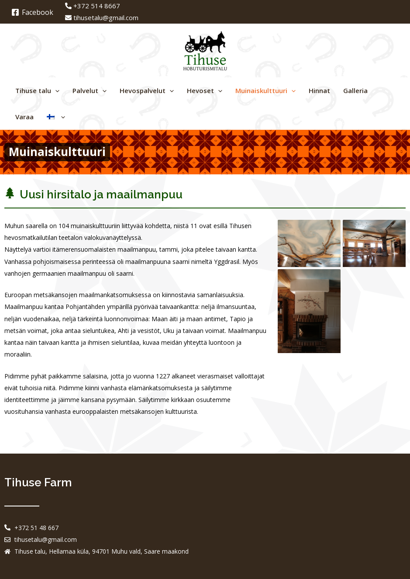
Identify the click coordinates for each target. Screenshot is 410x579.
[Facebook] (32, 12)
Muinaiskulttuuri (265, 90)
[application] (55, 90)
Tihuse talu (37, 90)
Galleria (355, 90)
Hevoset (204, 90)
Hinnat (319, 90)
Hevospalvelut (147, 90)
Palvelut (89, 90)
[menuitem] (56, 117)
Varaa (24, 116)
